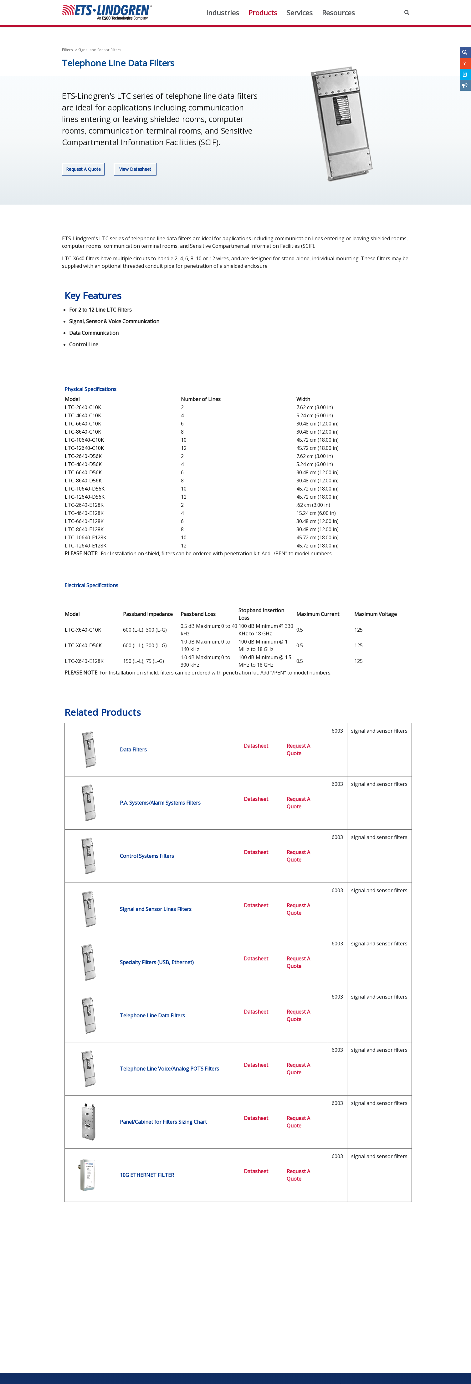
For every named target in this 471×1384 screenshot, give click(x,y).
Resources (338, 12)
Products (262, 12)
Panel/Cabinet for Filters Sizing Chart (163, 1121)
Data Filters (133, 749)
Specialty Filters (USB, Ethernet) (157, 962)
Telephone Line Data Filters (152, 1015)
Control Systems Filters (147, 855)
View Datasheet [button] (135, 169)
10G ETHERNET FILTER (147, 1175)
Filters (67, 50)
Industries (222, 12)
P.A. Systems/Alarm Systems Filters (160, 802)
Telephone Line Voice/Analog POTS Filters (169, 1068)
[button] (406, 12)
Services (300, 12)
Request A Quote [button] (83, 169)
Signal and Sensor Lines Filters (156, 909)
